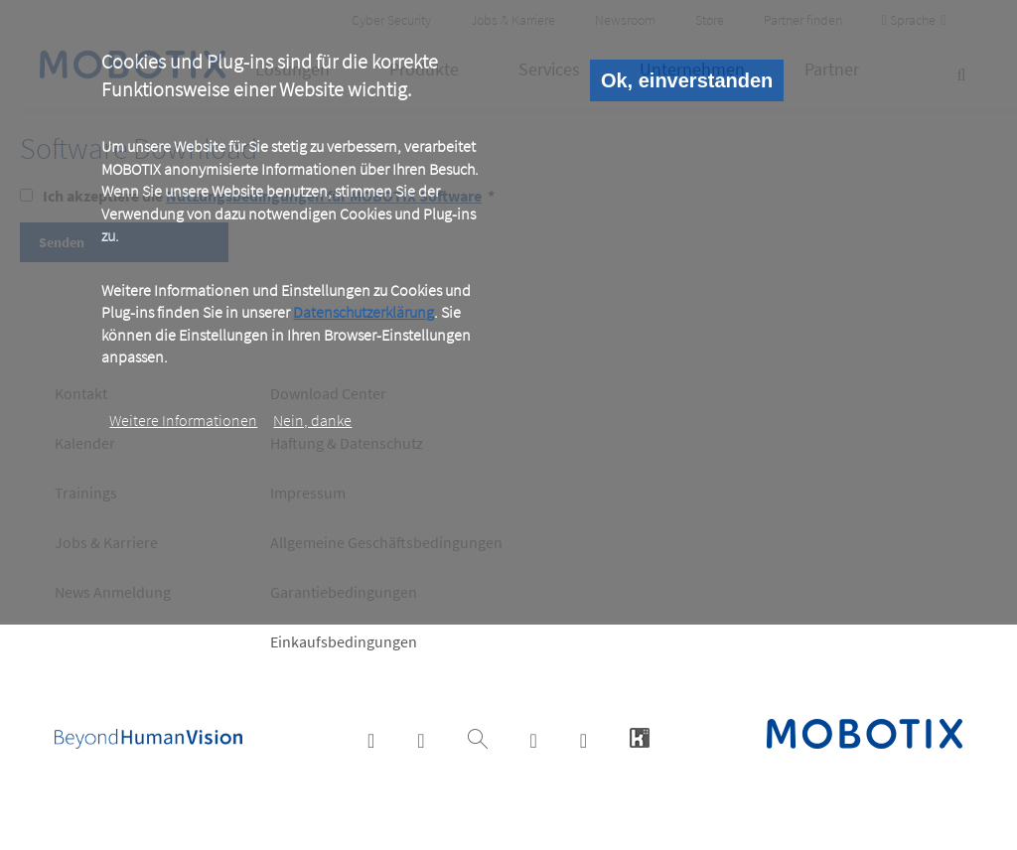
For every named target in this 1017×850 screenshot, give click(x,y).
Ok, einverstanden (687, 80)
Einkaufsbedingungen (343, 641)
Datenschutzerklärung (363, 312)
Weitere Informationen (183, 420)
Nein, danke (312, 420)
